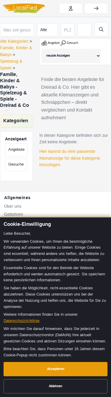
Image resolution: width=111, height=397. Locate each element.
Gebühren (13, 214)
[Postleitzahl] (67, 29)
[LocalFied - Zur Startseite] (24, 8)
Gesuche (16, 164)
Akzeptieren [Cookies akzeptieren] (55, 369)
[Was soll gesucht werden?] (17, 29)
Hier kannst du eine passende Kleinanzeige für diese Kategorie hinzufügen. (69, 158)
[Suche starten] (101, 29)
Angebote (16, 149)
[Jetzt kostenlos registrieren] (71, 8)
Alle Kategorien (14, 41)
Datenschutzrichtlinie (21, 320)
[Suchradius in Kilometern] (84, 29)
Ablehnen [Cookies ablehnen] (55, 386)
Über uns (12, 206)
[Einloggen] (96, 8)
